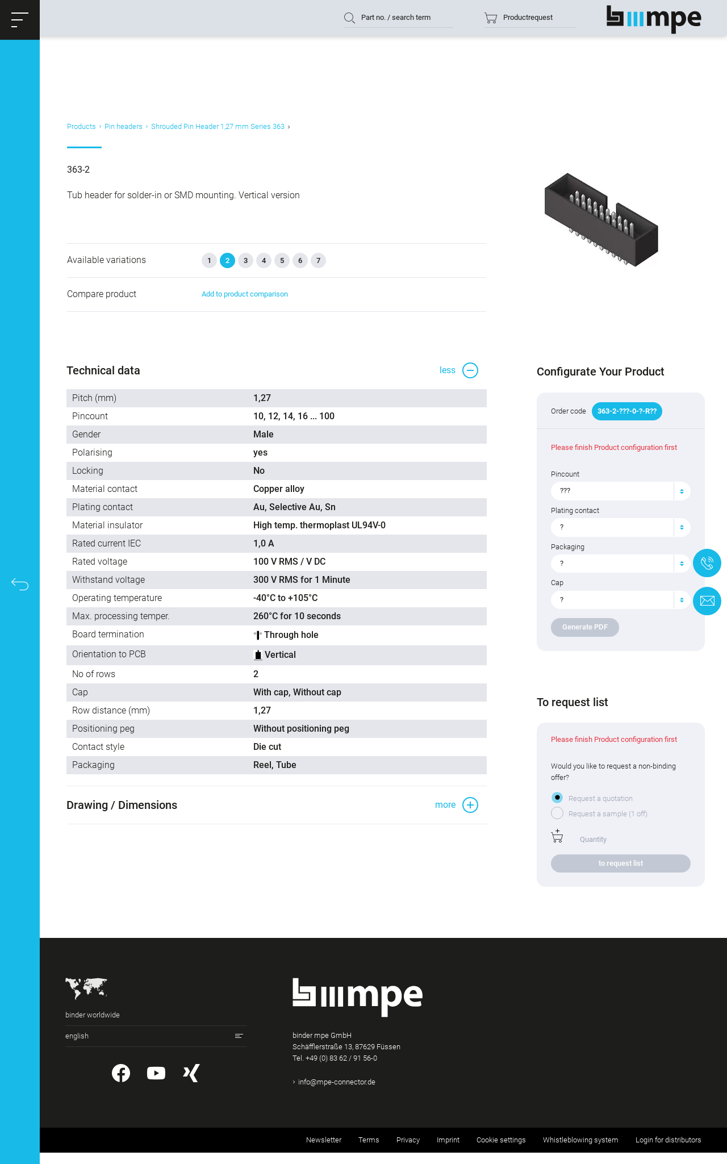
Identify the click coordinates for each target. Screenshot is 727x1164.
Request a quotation (599, 810)
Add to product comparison (242, 303)
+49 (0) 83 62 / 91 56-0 (341, 1069)
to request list (618, 874)
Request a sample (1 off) (606, 825)
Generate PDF (583, 638)
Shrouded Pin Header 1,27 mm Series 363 (216, 132)
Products (79, 132)
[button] (20, 20)
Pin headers (122, 132)
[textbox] (613, 502)
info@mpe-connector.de (336, 1093)
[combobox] (618, 502)
